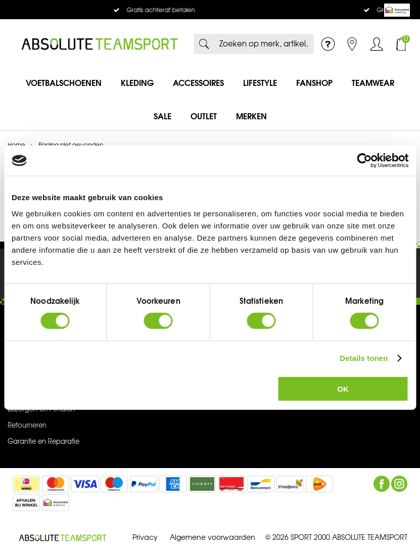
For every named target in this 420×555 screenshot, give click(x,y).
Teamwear (373, 83)
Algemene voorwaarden (212, 537)
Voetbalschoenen (64, 83)
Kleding (137, 83)
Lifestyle (260, 83)
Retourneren (27, 425)
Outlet (204, 116)
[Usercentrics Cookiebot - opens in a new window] (364, 160)
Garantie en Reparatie (43, 441)
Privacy (145, 537)
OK (343, 388)
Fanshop (314, 83)
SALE (162, 116)
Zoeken (204, 44)
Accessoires (198, 83)
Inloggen (376, 44)
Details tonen (364, 358)
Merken (251, 116)
